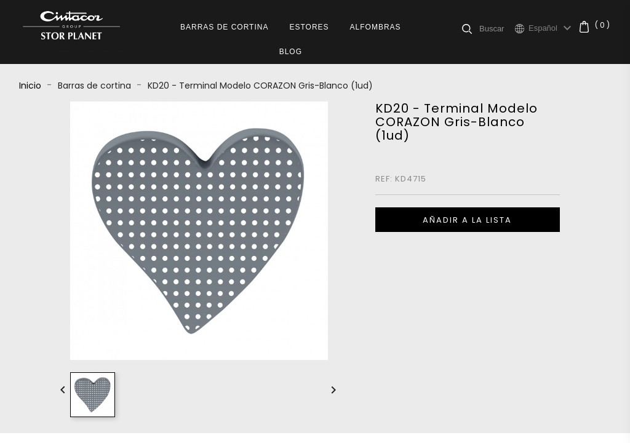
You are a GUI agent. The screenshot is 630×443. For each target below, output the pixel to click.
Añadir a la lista (467, 220)
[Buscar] (496, 28)
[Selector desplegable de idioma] (551, 28)
